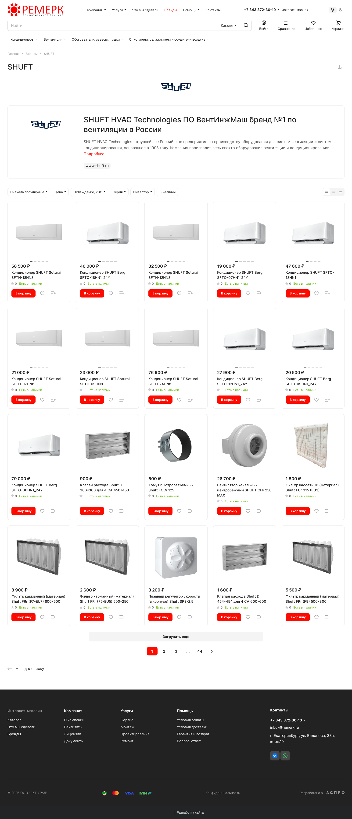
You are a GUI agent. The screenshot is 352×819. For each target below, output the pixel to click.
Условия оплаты (190, 720)
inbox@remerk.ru (284, 727)
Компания (73, 710)
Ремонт (127, 741)
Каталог (14, 720)
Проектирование (135, 734)
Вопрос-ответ (189, 741)
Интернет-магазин (24, 710)
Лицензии (72, 734)
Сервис (127, 720)
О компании (74, 720)
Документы (73, 741)
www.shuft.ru (97, 165)
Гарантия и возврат (193, 734)
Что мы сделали (21, 727)
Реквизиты (73, 727)
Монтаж (127, 727)
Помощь (185, 710)
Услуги (127, 710)
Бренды (14, 734)
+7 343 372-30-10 (260, 10)
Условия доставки (192, 727)
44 (199, 651)
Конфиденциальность (223, 793)
